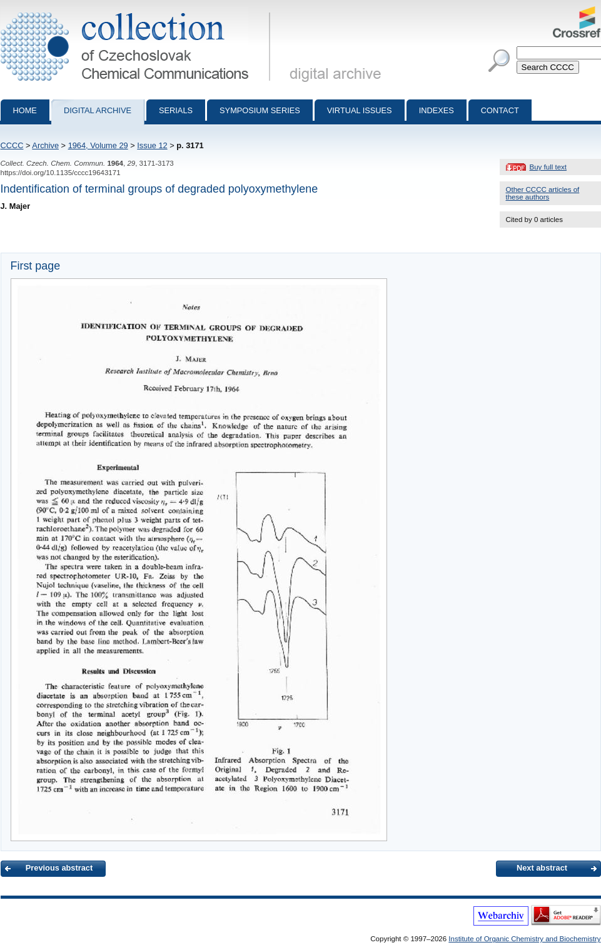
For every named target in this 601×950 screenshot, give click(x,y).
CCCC (12, 145)
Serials (176, 110)
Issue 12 (152, 145)
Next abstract (542, 867)
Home (25, 110)
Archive (45, 145)
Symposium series (260, 110)
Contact (500, 110)
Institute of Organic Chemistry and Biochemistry (524, 938)
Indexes (436, 110)
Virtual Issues (359, 110)
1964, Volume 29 (98, 145)
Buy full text (548, 167)
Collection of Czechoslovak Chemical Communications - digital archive (138, 11)
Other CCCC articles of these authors (543, 193)
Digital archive (97, 110)
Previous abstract (59, 867)
